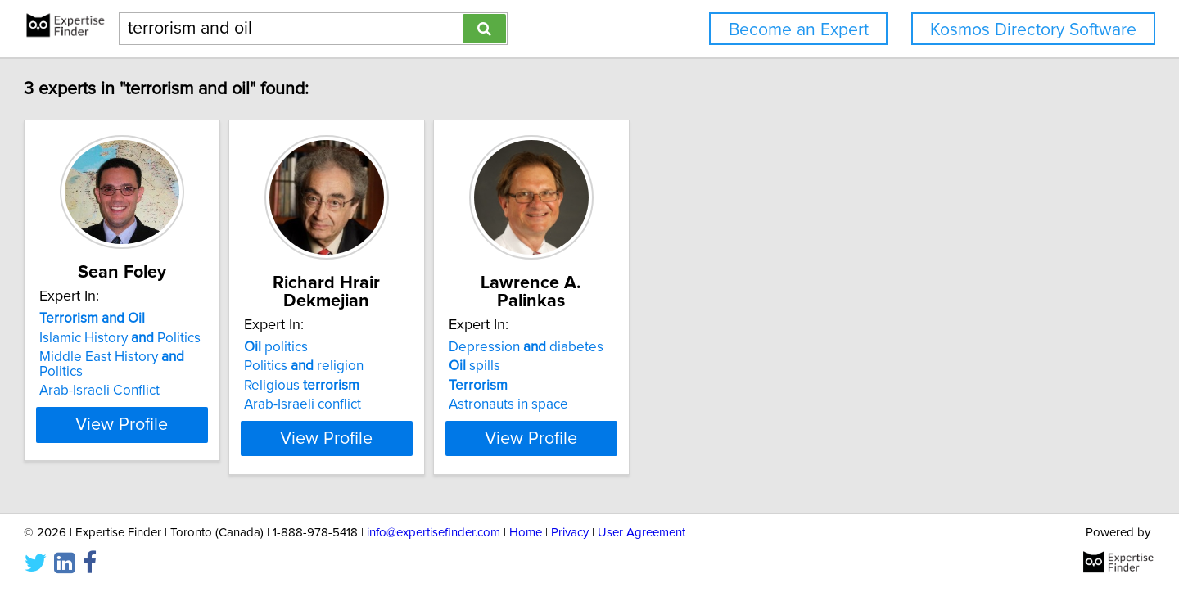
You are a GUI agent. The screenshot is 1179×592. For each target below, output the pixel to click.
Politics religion (419, 366)
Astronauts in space (665, 404)
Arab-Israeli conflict (418, 404)
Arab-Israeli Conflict (174, 393)
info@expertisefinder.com (433, 532)
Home (525, 532)
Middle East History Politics (209, 375)
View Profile (217, 428)
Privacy (570, 532)
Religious (417, 385)
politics (391, 347)
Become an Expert (799, 29)
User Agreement (641, 532)
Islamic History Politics (194, 356)
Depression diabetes (682, 347)
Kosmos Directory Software (1033, 29)
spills (631, 366)
